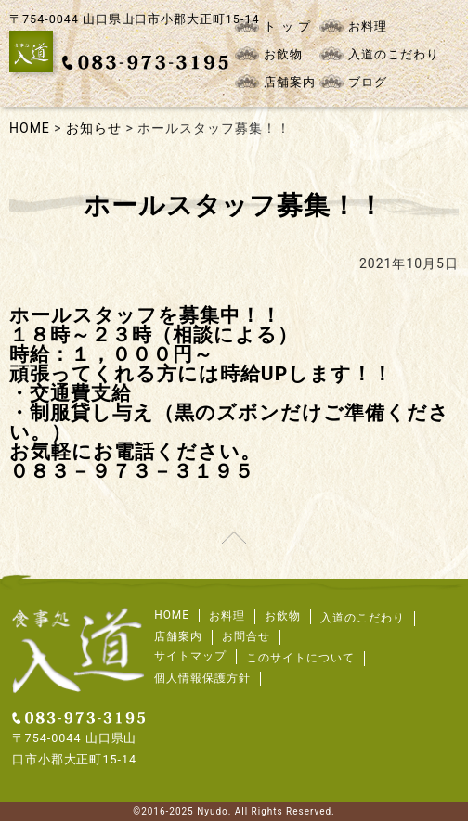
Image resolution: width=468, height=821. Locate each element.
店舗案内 (275, 81)
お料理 (353, 26)
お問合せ (246, 636)
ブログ (353, 81)
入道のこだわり (379, 53)
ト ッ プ (272, 26)
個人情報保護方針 (202, 678)
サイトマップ (190, 655)
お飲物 (269, 53)
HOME (171, 615)
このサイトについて (300, 657)
